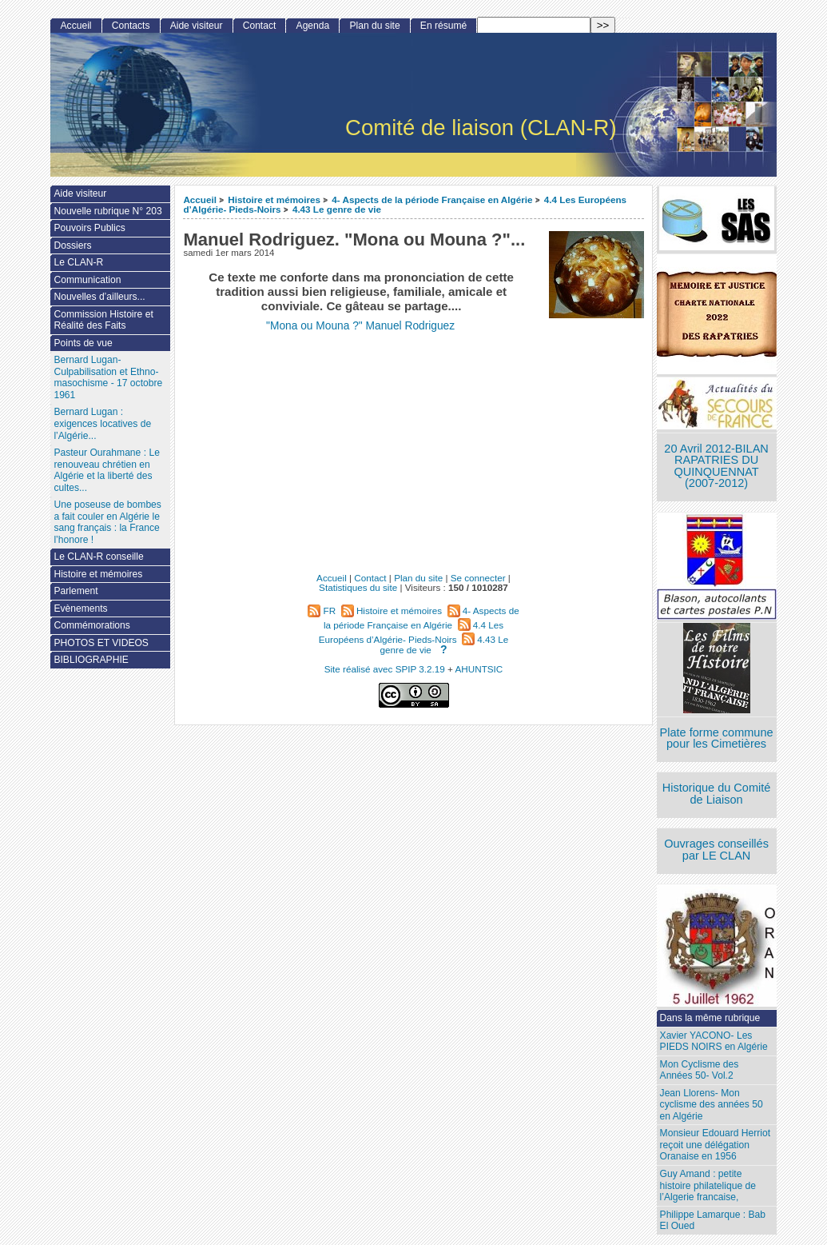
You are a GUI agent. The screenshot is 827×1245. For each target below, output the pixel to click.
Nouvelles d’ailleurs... (99, 296)
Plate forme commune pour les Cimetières (716, 738)
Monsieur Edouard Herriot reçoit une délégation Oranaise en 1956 (715, 1144)
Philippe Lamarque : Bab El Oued (712, 1220)
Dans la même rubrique (710, 1018)
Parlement (75, 591)
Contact (259, 25)
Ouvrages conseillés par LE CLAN (716, 849)
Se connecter (478, 578)
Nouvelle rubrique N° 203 (107, 211)
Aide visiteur (196, 25)
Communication (87, 279)
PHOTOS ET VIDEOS (101, 642)
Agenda (313, 25)
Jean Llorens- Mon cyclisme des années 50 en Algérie (711, 1104)
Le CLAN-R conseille (98, 556)
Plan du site (374, 25)
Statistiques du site (358, 587)
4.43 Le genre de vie (336, 209)
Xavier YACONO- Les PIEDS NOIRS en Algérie (714, 1041)
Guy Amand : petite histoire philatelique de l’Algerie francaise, (708, 1185)
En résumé (443, 25)
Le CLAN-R (78, 262)
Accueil (200, 199)
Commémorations (91, 625)
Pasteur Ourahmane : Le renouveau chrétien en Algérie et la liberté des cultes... (106, 470)
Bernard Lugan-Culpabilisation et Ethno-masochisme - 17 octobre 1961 (108, 377)
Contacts (131, 25)
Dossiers (72, 245)
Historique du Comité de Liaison (716, 793)
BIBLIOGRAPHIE (91, 659)
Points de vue (83, 343)
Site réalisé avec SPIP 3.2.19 (384, 669)
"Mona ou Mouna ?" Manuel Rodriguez (360, 326)
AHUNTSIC (479, 669)
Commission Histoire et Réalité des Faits (103, 320)
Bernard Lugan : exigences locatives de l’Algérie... (102, 423)
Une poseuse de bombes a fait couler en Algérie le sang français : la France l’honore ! (107, 522)
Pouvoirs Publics (89, 227)
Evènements (80, 608)
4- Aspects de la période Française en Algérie (432, 199)
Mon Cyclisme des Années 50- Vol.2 (699, 1070)
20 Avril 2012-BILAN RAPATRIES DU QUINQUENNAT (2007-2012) (716, 466)
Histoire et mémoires (274, 199)
